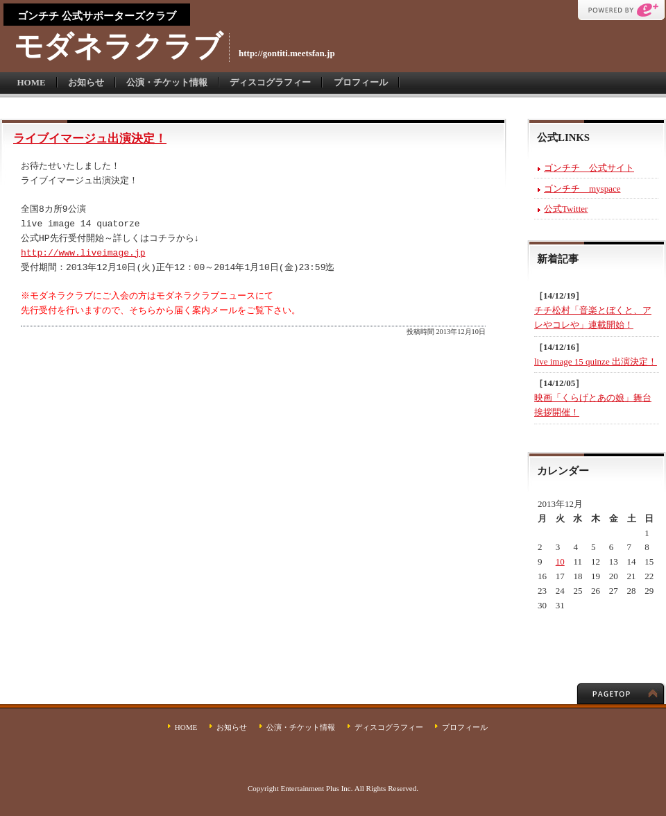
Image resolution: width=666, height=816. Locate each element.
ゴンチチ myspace (582, 188)
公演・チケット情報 (166, 82)
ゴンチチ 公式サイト (589, 168)
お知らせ (86, 82)
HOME (31, 82)
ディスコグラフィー (270, 82)
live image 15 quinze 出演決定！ (595, 361)
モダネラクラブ (118, 46)
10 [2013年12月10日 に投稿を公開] (560, 561)
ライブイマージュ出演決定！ (89, 138)
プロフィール (361, 82)
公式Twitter (566, 208)
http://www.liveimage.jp (83, 253)
